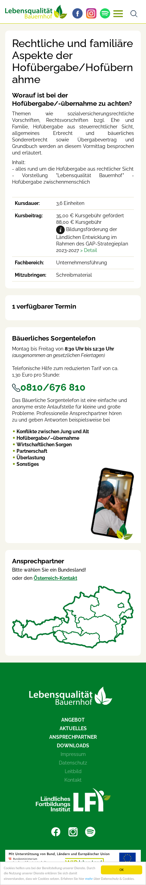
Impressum (73, 754)
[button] (88, 250)
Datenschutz (73, 763)
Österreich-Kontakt (55, 578)
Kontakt (73, 780)
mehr (89, 879)
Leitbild (73, 771)
